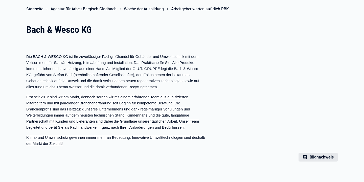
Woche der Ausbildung (144, 9)
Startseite (34, 9)
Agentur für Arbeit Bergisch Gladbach (84, 9)
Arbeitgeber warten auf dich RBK (200, 9)
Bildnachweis (322, 157)
